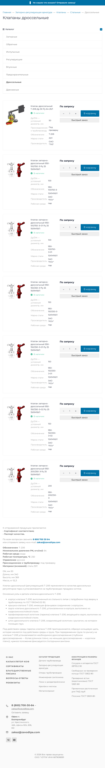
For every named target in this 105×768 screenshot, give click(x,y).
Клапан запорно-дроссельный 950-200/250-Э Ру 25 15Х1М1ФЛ (40, 470)
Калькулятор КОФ (17, 662)
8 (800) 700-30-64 (22, 705)
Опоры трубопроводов (50, 673)
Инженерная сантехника (51, 677)
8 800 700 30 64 (41, 539)
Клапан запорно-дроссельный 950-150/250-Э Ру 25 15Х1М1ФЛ (40, 286)
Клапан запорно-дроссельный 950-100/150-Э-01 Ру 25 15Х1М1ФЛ (40, 224)
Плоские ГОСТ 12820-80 (83, 696)
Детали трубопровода (50, 661)
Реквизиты (13, 683)
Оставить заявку (20, 712)
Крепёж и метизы (48, 686)
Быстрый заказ (80, 120)
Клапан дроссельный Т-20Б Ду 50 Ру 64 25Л (42, 107)
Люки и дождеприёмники (52, 682)
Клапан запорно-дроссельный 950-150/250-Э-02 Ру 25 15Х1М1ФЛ (40, 408)
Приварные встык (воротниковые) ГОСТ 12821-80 (82, 681)
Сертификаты (15, 666)
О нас (9, 657)
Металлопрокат (46, 691)
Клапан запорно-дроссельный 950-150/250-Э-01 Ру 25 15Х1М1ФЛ (40, 345)
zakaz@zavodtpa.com (48, 542)
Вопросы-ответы (17, 678)
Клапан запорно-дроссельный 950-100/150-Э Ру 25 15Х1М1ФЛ (40, 165)
